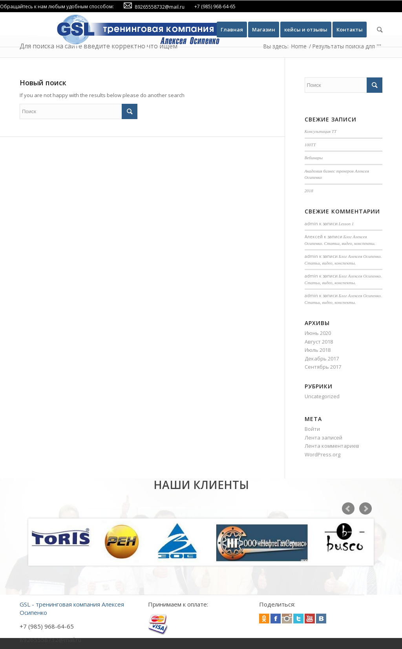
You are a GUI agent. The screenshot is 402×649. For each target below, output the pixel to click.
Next (365, 508)
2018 (309, 190)
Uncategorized (322, 396)
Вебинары (314, 157)
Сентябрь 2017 (323, 366)
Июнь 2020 (318, 332)
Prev (348, 508)
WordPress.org (322, 454)
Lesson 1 (346, 223)
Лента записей (323, 437)
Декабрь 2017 (322, 358)
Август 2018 (319, 341)
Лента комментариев (332, 445)
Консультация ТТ (321, 131)
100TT (310, 144)
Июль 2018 (318, 349)
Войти (312, 428)
